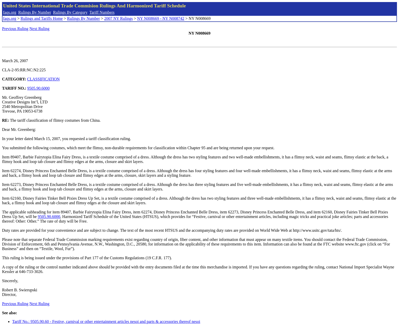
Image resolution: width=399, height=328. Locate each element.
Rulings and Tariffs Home (42, 18)
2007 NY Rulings (118, 18)
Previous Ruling (15, 28)
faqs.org (9, 12)
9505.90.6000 (38, 88)
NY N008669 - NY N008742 (160, 18)
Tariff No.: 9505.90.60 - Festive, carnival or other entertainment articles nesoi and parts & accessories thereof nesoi (106, 321)
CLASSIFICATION (43, 79)
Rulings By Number (34, 12)
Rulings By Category (70, 12)
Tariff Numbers (102, 12)
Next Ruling (40, 28)
